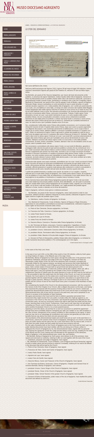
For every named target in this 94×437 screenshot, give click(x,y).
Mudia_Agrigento (12, 35)
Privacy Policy (60, 434)
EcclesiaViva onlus (12, 176)
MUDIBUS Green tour (11, 121)
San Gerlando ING (12, 47)
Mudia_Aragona (12, 87)
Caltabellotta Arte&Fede (12, 101)
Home (27, 25)
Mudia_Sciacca (12, 81)
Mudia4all (7, 41)
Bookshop (12, 140)
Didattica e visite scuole (12, 169)
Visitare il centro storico (10, 127)
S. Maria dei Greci (10, 115)
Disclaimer (66, 434)
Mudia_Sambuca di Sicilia (12, 94)
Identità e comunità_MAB (12, 196)
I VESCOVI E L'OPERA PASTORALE (40, 25)
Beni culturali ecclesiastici (9, 161)
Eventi (12, 134)
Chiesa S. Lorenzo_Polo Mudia (12, 62)
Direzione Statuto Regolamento (10, 153)
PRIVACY (6, 182)
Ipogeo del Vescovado (11, 75)
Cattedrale (8, 108)
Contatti (7, 146)
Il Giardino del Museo (12, 69)
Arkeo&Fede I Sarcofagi (8, 54)
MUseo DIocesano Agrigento (38, 8)
